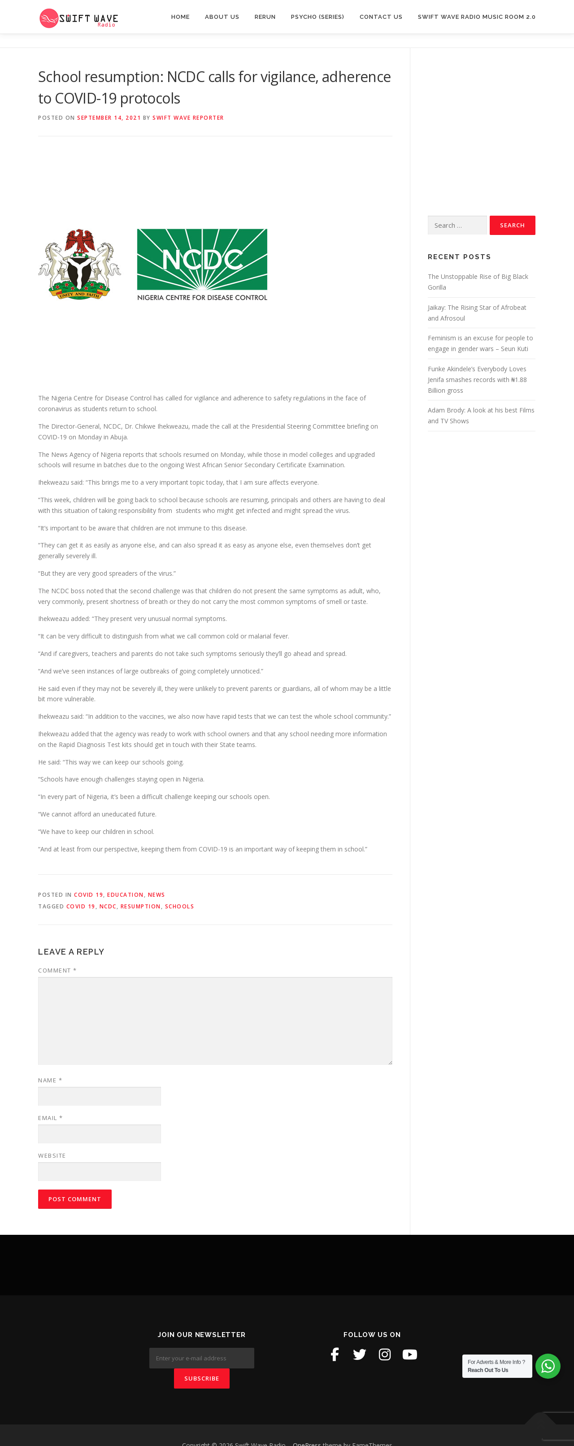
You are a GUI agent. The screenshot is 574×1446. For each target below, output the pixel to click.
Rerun (265, 16)
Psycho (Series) (317, 16)
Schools (180, 906)
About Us (222, 16)
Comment (57, 970)
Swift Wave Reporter (188, 118)
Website (52, 1155)
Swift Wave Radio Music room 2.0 (477, 16)
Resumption (141, 906)
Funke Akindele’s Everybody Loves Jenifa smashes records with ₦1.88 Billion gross (477, 380)
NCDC (108, 906)
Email (50, 1118)
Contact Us (381, 16)
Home (180, 16)
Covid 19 (88, 895)
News (156, 895)
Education (125, 895)
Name (50, 1080)
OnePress (307, 1425)
